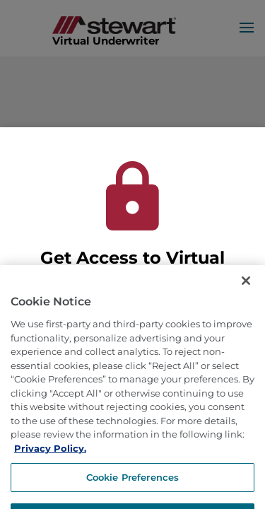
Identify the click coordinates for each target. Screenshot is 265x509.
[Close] (245, 292)
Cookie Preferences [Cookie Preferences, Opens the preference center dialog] (132, 487)
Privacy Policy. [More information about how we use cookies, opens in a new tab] (50, 458)
